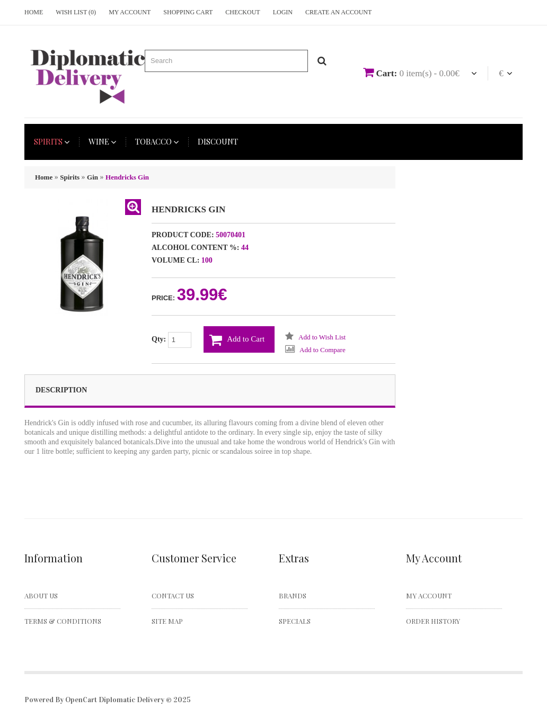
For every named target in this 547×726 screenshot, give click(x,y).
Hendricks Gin (127, 177)
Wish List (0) (76, 12)
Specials (295, 620)
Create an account (338, 12)
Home (33, 12)
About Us (41, 595)
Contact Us (173, 595)
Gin (92, 177)
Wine (102, 141)
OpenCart (81, 699)
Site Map (167, 620)
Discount (218, 141)
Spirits (51, 141)
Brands (292, 595)
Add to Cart (236, 340)
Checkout (242, 12)
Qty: (171, 340)
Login (283, 12)
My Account (130, 12)
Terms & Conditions (62, 620)
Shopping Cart (188, 12)
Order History (433, 620)
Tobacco (157, 141)
